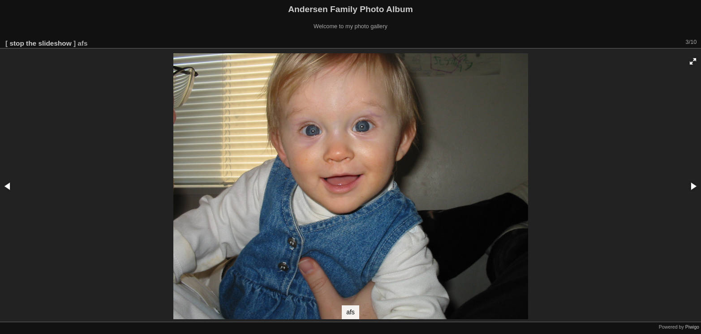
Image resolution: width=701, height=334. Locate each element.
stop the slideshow (40, 43)
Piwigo (692, 327)
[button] (693, 61)
